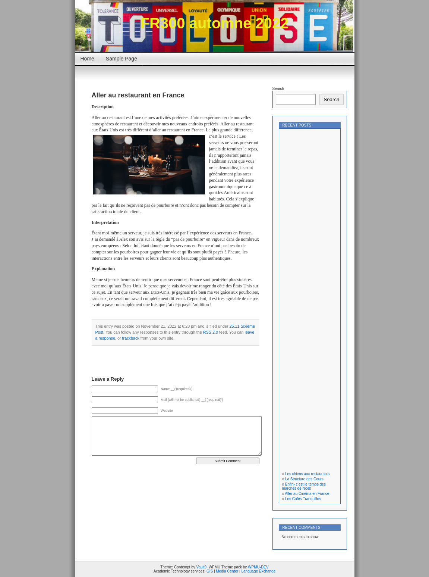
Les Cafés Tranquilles (303, 499)
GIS (209, 571)
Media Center (227, 571)
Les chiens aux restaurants (307, 474)
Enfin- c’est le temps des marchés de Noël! (304, 486)
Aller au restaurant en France (138, 95)
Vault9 (201, 567)
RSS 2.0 (210, 332)
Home (87, 59)
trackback (130, 338)
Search (278, 89)
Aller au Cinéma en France (307, 494)
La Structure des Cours (304, 479)
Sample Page (121, 59)
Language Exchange (258, 571)
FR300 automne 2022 (215, 23)
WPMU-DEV (258, 567)
